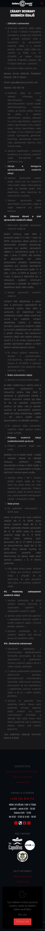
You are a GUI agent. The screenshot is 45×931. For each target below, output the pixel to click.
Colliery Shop (22, 881)
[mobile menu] (42, 4)
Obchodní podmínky (22, 777)
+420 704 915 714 (22, 798)
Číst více (22, 914)
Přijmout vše (22, 921)
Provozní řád (22, 782)
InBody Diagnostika (22, 876)
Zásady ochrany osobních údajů (22, 771)
